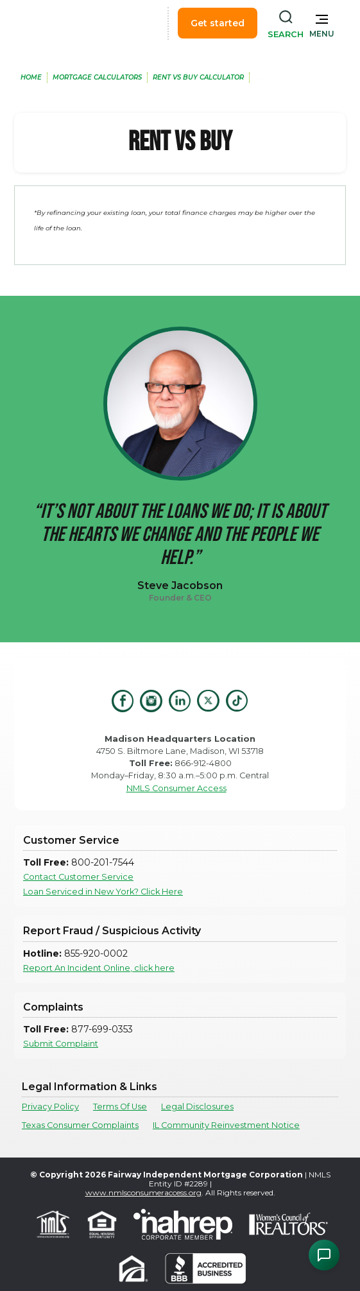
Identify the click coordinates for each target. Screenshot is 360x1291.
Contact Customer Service (78, 877)
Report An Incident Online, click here (99, 968)
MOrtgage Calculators (97, 77)
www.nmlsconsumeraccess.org (143, 1192)
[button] (322, 23)
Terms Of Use (120, 1106)
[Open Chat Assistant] (324, 1255)
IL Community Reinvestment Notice (226, 1125)
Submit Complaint (60, 1043)
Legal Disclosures (197, 1106)
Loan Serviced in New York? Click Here (103, 891)
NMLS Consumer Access (176, 788)
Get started (217, 23)
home (31, 77)
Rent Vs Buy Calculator (198, 77)
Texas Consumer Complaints (80, 1125)
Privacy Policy (50, 1106)
